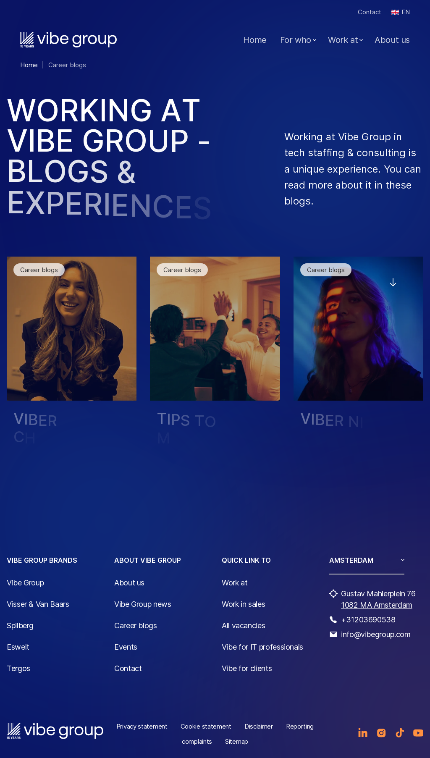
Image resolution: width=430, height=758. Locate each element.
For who (295, 40)
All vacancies (243, 625)
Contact (369, 12)
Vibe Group (25, 582)
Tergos (18, 668)
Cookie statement (206, 726)
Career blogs (135, 625)
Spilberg (20, 625)
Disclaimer (258, 726)
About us (392, 40)
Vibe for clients (247, 668)
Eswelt (18, 647)
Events (125, 647)
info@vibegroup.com (376, 634)
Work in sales (243, 604)
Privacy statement (142, 726)
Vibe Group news (142, 604)
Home (254, 40)
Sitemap (236, 741)
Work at (343, 40)
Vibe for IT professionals (262, 647)
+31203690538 (368, 619)
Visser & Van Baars (38, 604)
